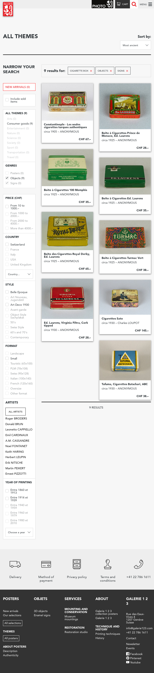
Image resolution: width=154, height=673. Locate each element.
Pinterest (135, 658)
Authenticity (10, 655)
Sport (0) (12, 147)
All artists (15, 411)
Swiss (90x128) (17, 373)
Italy (10, 254)
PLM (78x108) (16, 368)
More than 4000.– (19, 228)
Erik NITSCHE (14, 462)
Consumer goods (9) (20, 123)
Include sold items (15, 99)
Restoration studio (76, 632)
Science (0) (14, 138)
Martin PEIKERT (15, 468)
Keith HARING (14, 451)
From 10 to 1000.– (14, 206)
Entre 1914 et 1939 (16, 498)
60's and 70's (16, 332)
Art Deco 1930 (17, 304)
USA (10, 259)
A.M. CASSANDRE (17, 440)
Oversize (13, 388)
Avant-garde (15, 309)
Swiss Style (14, 327)
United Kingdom (18, 264)
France (12, 249)
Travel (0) (12, 157)
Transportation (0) (18, 152)
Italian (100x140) (18, 378)
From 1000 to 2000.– (16, 214)
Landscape (14, 353)
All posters (11, 638)
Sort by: (144, 36)
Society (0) (13, 143)
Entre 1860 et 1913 (16, 490)
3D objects (41, 611)
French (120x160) (19, 383)
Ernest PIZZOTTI (15, 473)
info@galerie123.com (139, 628)
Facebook (136, 654)
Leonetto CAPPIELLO (18, 429)
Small (11, 358)
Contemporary (17, 337)
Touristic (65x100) (18, 363)
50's (10, 322)
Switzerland (15, 244)
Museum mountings (71, 618)
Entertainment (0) (18, 128)
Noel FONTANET (16, 446)
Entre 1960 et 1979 (16, 513)
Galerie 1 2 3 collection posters (106, 612)
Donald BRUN (14, 424)
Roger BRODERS (16, 418)
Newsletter (133, 644)
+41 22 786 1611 (137, 632)
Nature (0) (13, 133)
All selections (12, 623)
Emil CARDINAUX (16, 435)
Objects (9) (14, 178)
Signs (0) (13, 183)
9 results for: (54, 70)
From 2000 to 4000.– (16, 221)
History (99, 638)
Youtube (135, 662)
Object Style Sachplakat (15, 315)
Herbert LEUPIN (15, 457)
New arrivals (10, 611)
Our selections (12, 615)
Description (10, 651)
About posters (14, 646)
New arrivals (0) (17, 87)
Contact (131, 638)
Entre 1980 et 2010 (16, 521)
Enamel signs (42, 615)
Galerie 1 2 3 (103, 618)
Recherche (134, 4)
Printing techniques (107, 634)
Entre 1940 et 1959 (16, 506)
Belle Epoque (16, 292)
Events (130, 648)
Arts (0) (11, 119)
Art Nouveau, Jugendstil (16, 298)
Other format (16, 393)
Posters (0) (14, 173)
